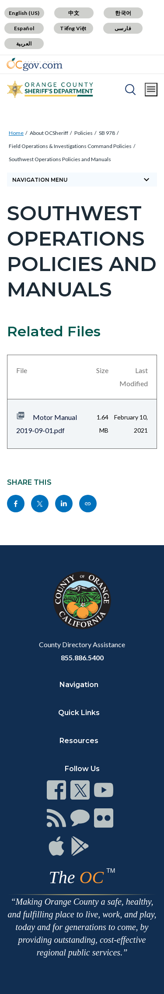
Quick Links (79, 712)
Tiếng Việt (73, 28)
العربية (24, 43)
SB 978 (107, 133)
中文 (73, 13)
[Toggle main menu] (151, 89)
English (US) (24, 13)
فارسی (123, 28)
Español (24, 28)
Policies (83, 133)
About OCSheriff (49, 133)
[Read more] (35, 64)
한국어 (123, 13)
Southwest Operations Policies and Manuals (60, 159)
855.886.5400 (82, 657)
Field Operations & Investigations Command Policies (70, 146)
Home (16, 133)
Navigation (78, 684)
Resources (78, 741)
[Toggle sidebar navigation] (82, 180)
